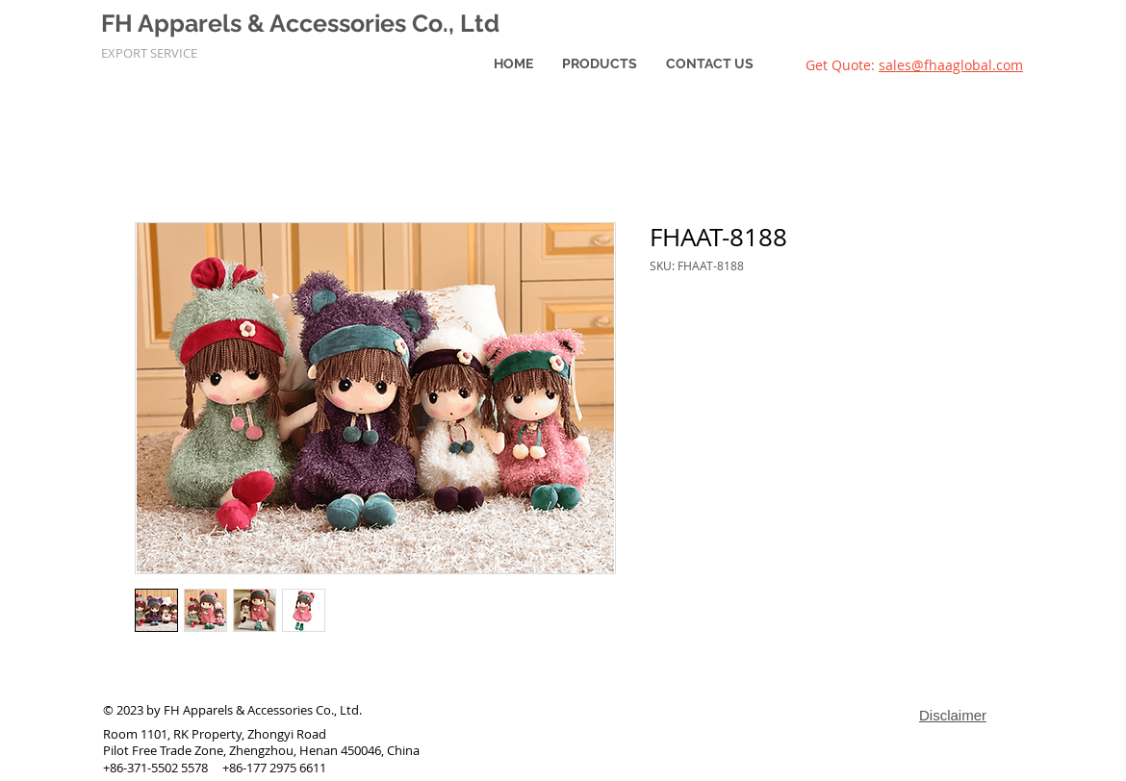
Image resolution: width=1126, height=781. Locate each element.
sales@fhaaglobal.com (951, 65)
